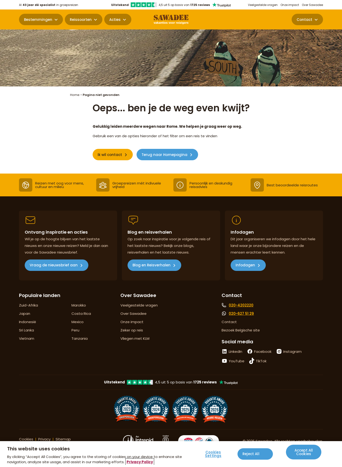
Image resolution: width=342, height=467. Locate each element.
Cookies (26, 439)
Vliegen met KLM (134, 338)
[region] (171, 454)
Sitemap (63, 439)
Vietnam (26, 338)
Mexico (77, 321)
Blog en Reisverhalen (152, 265)
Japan (24, 313)
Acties (115, 19)
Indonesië (27, 321)
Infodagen (245, 265)
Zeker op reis (131, 330)
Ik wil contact (110, 154)
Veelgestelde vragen (263, 5)
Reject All (250, 455)
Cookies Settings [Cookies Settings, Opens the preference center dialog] (213, 454)
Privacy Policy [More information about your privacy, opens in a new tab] (140, 461)
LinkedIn (235, 351)
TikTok (261, 361)
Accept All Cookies (303, 455)
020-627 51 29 (241, 313)
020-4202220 (241, 305)
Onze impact (289, 5)
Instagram (292, 351)
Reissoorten (81, 19)
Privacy (44, 439)
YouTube (236, 361)
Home (75, 95)
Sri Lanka (26, 330)
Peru (75, 330)
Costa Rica (81, 313)
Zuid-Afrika (28, 305)
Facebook (262, 351)
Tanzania (79, 338)
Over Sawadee (312, 5)
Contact (304, 19)
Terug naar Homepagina (164, 154)
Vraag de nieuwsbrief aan (54, 265)
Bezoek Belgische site (241, 330)
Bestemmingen (38, 19)
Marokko (78, 305)
